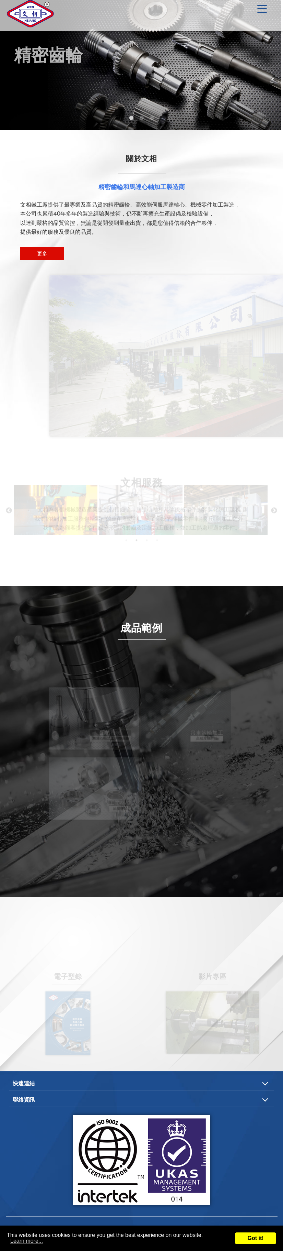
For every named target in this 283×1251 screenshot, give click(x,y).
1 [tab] (131, 118)
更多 (42, 253)
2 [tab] (141, 118)
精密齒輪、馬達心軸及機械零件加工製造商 (31, 15)
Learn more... (26, 1241)
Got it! (255, 1238)
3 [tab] (152, 118)
